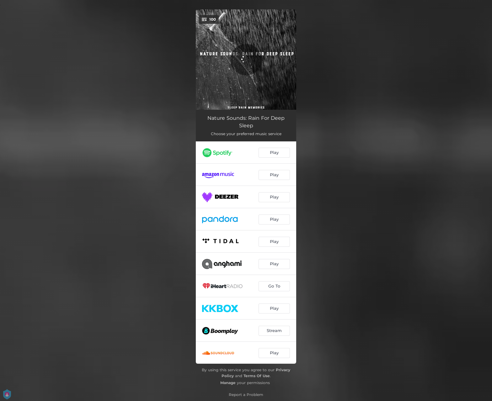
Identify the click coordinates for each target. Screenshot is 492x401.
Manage (228, 382)
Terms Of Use (256, 375)
